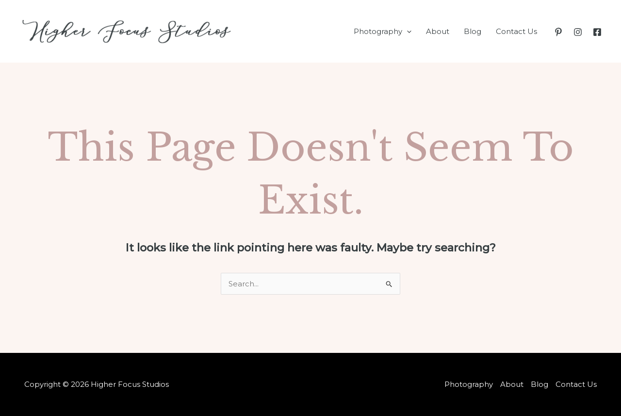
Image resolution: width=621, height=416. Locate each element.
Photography (382, 32)
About (437, 31)
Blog (472, 31)
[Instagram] (577, 32)
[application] (406, 32)
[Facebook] (597, 32)
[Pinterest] (558, 32)
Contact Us (516, 31)
